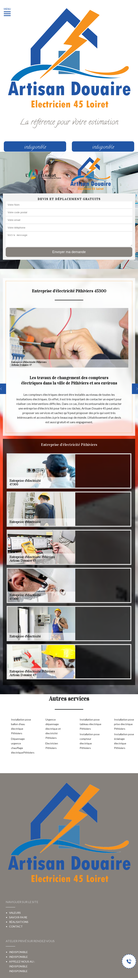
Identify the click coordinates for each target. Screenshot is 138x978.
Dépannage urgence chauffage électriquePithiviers (22, 745)
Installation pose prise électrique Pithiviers (124, 724)
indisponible (18, 971)
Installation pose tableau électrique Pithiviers (90, 724)
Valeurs (15, 912)
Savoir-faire (18, 917)
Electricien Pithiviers (51, 746)
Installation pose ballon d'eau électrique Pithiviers (21, 726)
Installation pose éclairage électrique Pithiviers (124, 741)
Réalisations (18, 921)
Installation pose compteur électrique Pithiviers (90, 741)
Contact (16, 926)
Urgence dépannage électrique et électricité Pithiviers (53, 728)
